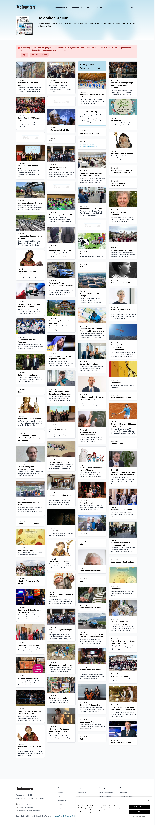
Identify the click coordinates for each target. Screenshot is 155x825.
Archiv (89, 8)
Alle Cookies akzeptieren (139, 807)
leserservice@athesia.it (27, 807)
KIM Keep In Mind (69, 816)
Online (99, 8)
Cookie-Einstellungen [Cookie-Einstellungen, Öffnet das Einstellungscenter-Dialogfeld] (139, 816)
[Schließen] (148, 800)
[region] (114, 809)
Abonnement (61, 8)
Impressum (82, 793)
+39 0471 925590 (26, 804)
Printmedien (62, 801)
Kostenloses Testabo (39, 55)
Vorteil (60, 805)
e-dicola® (57, 816)
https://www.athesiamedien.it (29, 811)
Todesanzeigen (119, 138)
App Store (123, 793)
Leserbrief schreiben (120, 140)
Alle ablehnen (139, 812)
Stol (59, 797)
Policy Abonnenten (106, 793)
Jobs (59, 809)
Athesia (60, 793)
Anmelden (133, 8)
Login (24, 55)
